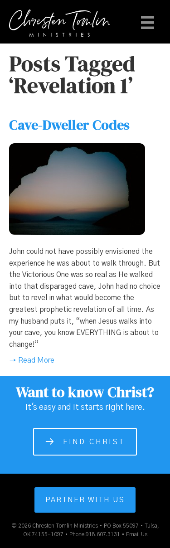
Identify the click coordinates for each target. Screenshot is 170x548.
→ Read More (31, 360)
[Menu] (147, 22)
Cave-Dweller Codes (69, 125)
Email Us (136, 534)
